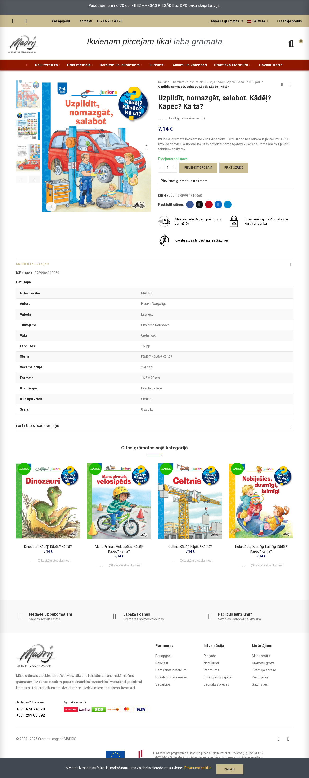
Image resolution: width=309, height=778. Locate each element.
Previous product (277, 84)
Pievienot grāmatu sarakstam (184, 181)
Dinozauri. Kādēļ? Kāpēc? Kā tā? (48, 553)
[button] (21, 179)
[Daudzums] (167, 168)
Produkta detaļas (34, 266)
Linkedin (218, 204)
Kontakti (85, 21)
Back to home (283, 84)
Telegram (227, 204)
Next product (289, 84)
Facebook (190, 204)
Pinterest (209, 204)
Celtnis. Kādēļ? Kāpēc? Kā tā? (190, 553)
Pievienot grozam (198, 167)
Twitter (199, 204)
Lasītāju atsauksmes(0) (40, 430)
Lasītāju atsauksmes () (187, 118)
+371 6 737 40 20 (109, 21)
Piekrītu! (229, 769)
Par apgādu (61, 21)
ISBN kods (24, 276)
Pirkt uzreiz (233, 167)
